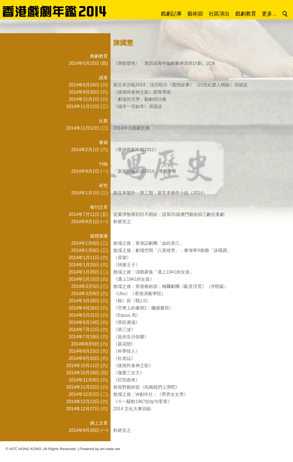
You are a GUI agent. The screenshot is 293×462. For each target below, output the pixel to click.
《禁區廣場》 (126, 322)
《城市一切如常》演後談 (137, 106)
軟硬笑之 (122, 221)
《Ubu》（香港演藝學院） (139, 293)
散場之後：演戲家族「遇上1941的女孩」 (153, 272)
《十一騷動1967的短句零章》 (142, 401)
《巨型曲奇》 (126, 380)
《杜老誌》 (124, 358)
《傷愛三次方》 (128, 372)
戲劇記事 (171, 14)
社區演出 (219, 14)
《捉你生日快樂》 (131, 336)
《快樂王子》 (126, 264)
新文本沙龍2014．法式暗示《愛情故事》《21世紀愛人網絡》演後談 (180, 84)
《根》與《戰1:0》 (131, 300)
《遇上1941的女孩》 (133, 279)
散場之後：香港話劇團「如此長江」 (148, 243)
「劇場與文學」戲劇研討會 (139, 99)
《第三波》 (124, 329)
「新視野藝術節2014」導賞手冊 (144, 171)
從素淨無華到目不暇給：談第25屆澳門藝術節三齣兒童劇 (168, 214)
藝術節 (195, 14)
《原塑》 (122, 257)
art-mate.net (110, 449)
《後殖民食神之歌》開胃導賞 (142, 92)
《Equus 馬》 (126, 315)
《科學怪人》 (126, 351)
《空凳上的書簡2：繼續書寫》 (143, 308)
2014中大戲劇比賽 (131, 128)
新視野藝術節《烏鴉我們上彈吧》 (146, 387)
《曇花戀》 (124, 344)
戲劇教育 (245, 14)
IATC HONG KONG (25, 449)
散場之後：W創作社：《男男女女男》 (150, 394)
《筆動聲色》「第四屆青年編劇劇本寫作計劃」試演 (164, 63)
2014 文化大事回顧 (132, 408)
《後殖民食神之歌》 (133, 365)
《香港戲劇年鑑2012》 (136, 149)
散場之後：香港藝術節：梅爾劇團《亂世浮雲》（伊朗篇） (170, 286)
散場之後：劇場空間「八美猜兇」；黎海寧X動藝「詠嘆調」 (172, 250)
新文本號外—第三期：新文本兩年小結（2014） (160, 192)
